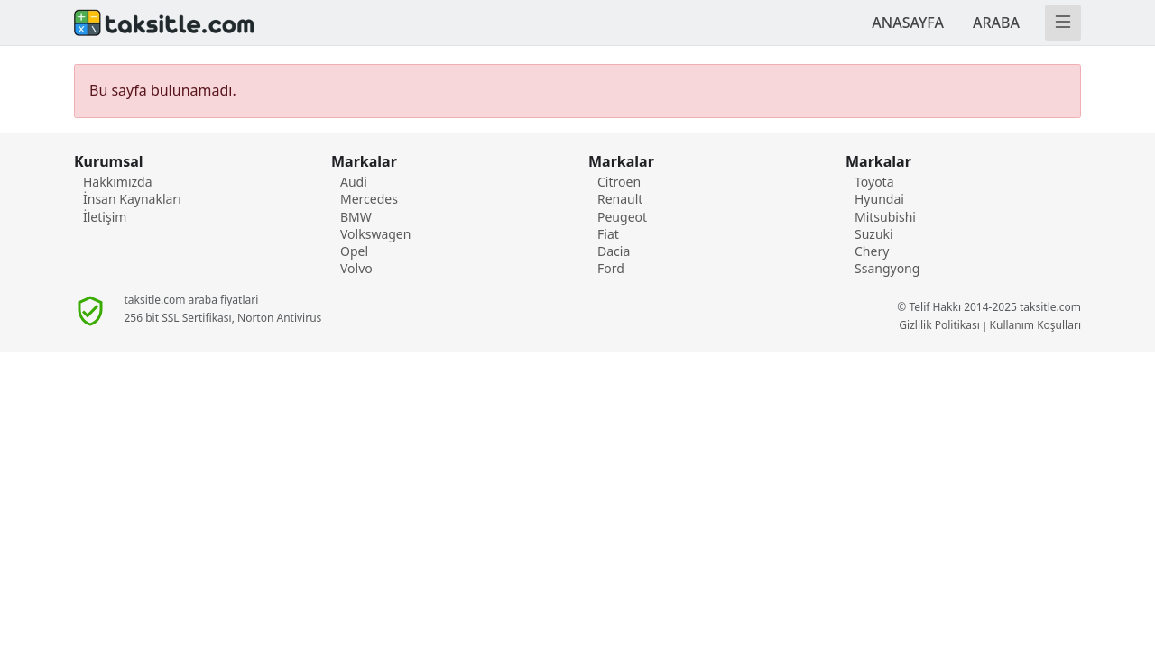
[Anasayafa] (320, 23)
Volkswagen (375, 233)
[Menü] (1063, 23)
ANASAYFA (908, 22)
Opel (354, 251)
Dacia (613, 251)
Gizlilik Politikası (939, 325)
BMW (356, 216)
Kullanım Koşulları (1035, 325)
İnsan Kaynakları (132, 198)
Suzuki (874, 233)
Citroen (619, 181)
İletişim (104, 216)
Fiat (608, 233)
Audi (353, 181)
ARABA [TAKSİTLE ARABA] (996, 22)
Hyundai (879, 198)
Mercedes (369, 198)
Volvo (356, 268)
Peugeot (622, 216)
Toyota (874, 181)
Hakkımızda (117, 181)
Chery (872, 251)
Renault (619, 198)
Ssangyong (887, 268)
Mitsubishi (885, 216)
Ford (610, 268)
